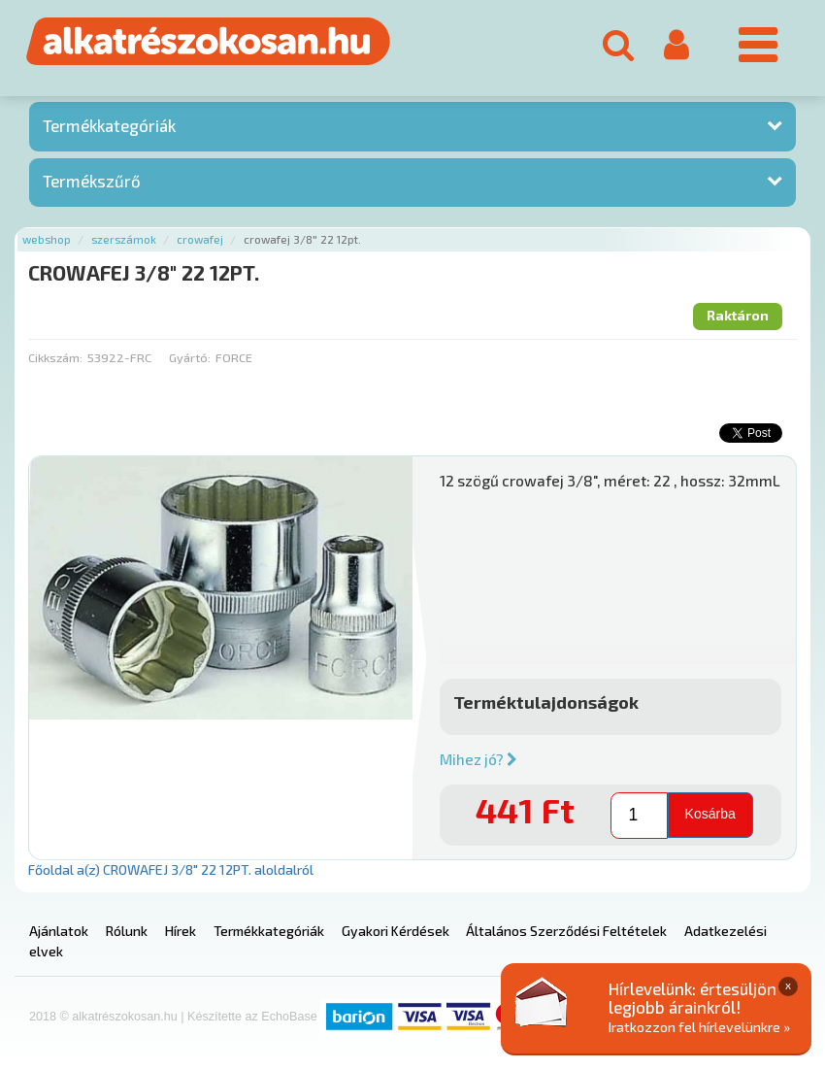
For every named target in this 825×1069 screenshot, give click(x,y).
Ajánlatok (58, 930)
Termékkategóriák (109, 125)
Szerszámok (123, 239)
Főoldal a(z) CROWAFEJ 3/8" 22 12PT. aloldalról (171, 869)
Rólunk (127, 930)
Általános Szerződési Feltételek (566, 930)
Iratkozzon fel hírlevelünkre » (699, 1027)
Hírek (180, 930)
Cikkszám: (55, 357)
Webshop (46, 239)
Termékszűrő (92, 180)
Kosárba (710, 813)
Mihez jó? (478, 759)
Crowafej (200, 239)
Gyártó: (190, 357)
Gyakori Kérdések (395, 930)
